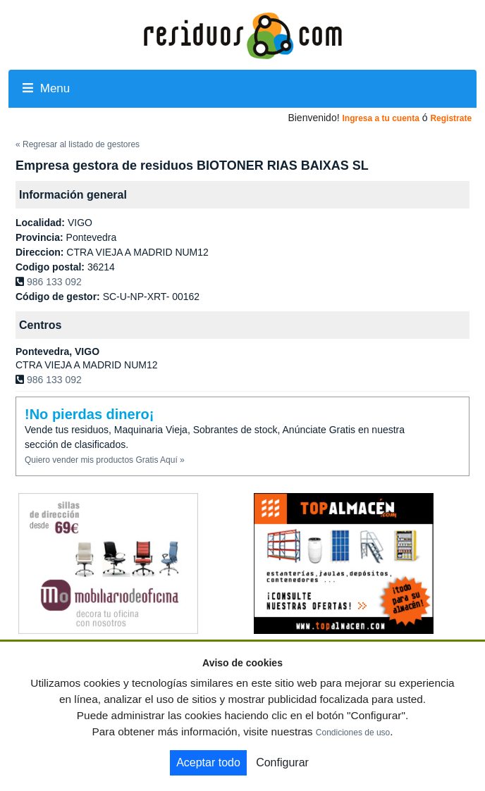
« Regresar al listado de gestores (78, 144)
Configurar (282, 762)
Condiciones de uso (353, 732)
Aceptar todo (208, 762)
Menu (46, 88)
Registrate (451, 118)
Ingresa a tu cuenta (380, 118)
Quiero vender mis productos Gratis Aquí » (105, 460)
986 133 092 (54, 281)
